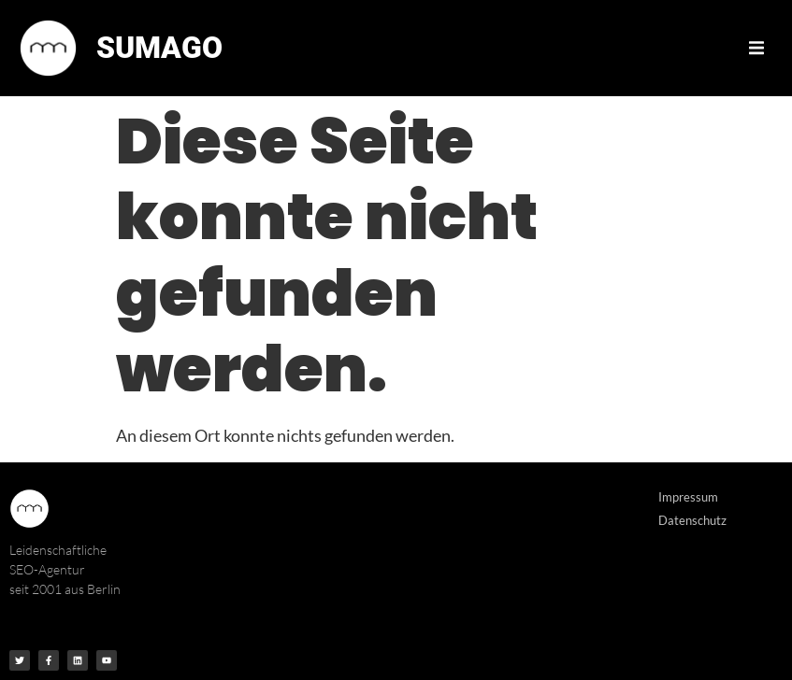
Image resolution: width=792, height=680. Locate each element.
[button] (756, 47)
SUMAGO (159, 47)
